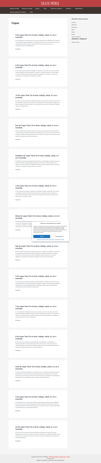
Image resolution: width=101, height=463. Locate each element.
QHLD (68, 456)
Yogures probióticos (76, 36)
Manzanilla (74, 24)
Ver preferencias (59, 236)
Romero (73, 34)
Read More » (18, 49)
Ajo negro (74, 22)
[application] (38, 8)
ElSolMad (38, 460)
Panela (73, 31)
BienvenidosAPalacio (60, 460)
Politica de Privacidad (53, 456)
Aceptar (42, 236)
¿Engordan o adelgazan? (80, 38)
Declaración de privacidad (59, 239)
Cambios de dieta (76, 42)
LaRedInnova (51, 460)
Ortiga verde (74, 27)
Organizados (44, 460)
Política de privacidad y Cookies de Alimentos (45, 239)
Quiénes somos (63, 456)
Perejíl (73, 29)
